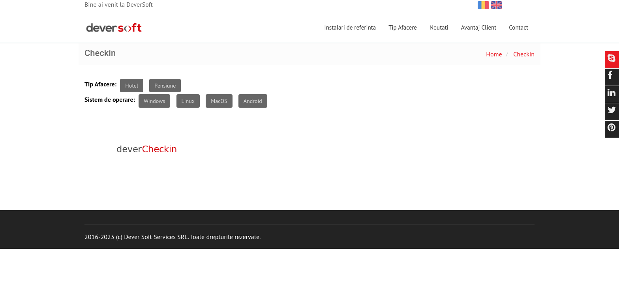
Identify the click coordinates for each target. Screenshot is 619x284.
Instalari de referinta (350, 27)
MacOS (219, 101)
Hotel (131, 85)
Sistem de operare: (109, 99)
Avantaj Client (479, 27)
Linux (188, 101)
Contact (518, 27)
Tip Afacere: (100, 84)
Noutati (439, 27)
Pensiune (165, 85)
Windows (154, 101)
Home (494, 54)
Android (253, 101)
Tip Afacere (402, 27)
